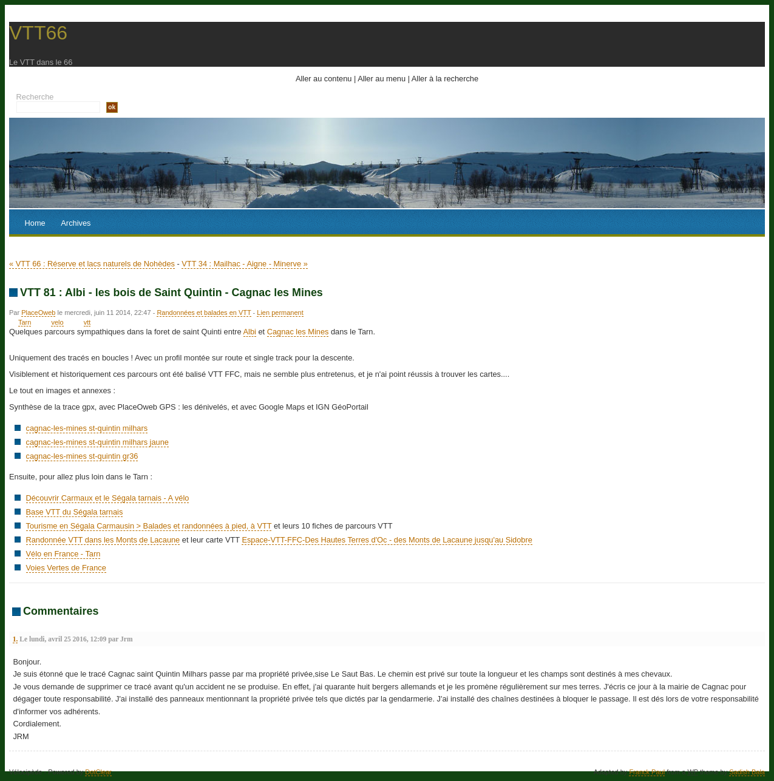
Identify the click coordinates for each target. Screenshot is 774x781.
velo (57, 322)
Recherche (35, 96)
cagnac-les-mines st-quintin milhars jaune (97, 442)
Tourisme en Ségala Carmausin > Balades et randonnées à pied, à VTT (149, 525)
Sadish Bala (747, 772)
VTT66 (38, 33)
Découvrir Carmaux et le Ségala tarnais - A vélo (107, 497)
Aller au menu (382, 78)
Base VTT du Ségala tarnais (74, 511)
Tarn (24, 322)
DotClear (98, 772)
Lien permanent (280, 312)
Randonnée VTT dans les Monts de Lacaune (103, 539)
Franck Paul (647, 772)
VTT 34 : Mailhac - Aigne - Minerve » (244, 263)
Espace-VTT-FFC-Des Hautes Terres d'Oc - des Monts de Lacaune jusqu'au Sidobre (387, 539)
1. (15, 639)
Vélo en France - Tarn (63, 553)
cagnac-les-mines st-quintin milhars (87, 428)
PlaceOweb (38, 312)
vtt (87, 322)
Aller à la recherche (445, 78)
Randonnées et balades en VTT (204, 312)
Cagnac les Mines (298, 331)
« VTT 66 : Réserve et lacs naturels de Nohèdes (92, 263)
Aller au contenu (323, 78)
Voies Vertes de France (66, 567)
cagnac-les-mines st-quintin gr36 (82, 456)
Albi (249, 331)
